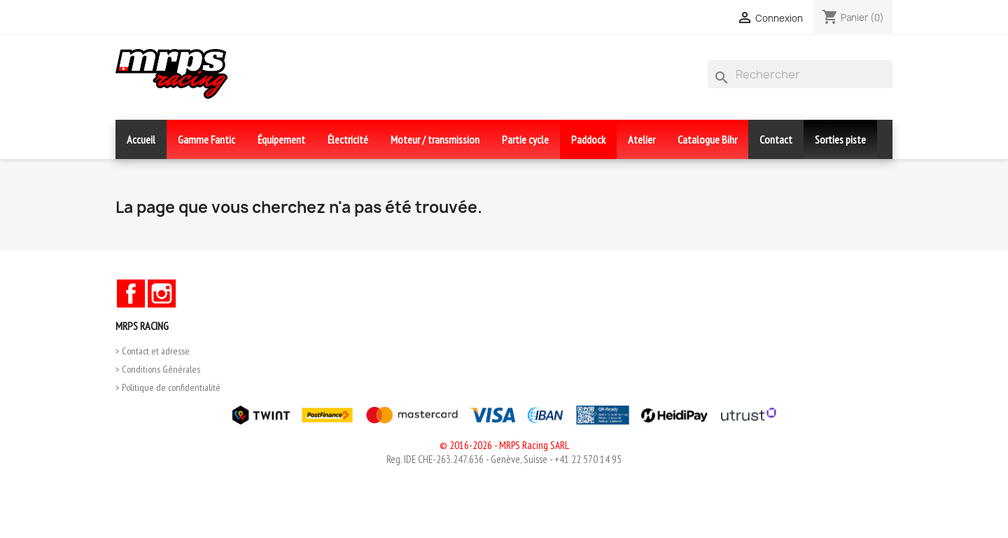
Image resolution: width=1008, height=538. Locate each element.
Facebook (131, 294)
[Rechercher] (800, 74)
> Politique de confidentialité (167, 387)
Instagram (162, 294)
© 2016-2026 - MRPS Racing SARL (504, 445)
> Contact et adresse (152, 351)
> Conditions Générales (157, 369)
